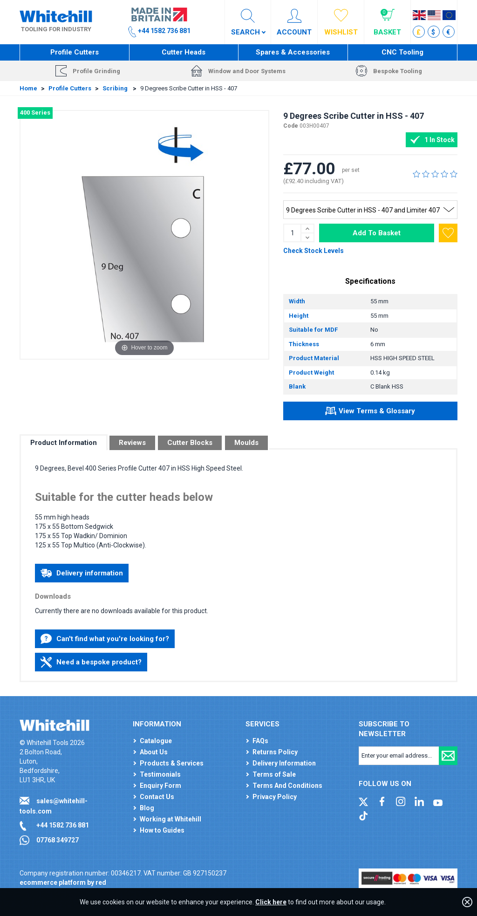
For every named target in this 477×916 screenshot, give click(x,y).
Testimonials (160, 774)
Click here (270, 902)
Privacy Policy (274, 796)
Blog (147, 808)
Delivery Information (284, 763)
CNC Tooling (402, 52)
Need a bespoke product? (91, 662)
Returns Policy (275, 752)
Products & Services (172, 763)
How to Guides (162, 830)
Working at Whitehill (170, 819)
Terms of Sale (274, 774)
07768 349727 (57, 840)
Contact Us (157, 796)
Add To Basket (377, 233)
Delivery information (82, 573)
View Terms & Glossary (370, 412)
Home (28, 88)
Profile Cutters (74, 52)
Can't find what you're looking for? (105, 639)
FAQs (260, 741)
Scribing (115, 88)
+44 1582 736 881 (62, 825)
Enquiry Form (160, 785)
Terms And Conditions (287, 785)
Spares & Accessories (293, 52)
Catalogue (156, 741)
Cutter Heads (183, 52)
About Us (154, 752)
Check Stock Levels (313, 250)
